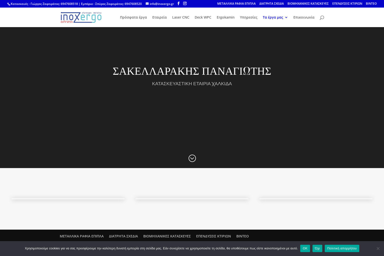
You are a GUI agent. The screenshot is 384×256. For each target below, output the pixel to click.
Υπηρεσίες (248, 18)
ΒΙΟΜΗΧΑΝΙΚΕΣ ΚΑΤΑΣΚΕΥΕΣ (308, 4)
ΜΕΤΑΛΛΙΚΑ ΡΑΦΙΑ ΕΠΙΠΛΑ (236, 4)
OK (305, 248)
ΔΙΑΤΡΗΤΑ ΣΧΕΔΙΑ (271, 4)
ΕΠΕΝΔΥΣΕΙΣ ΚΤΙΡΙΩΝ (347, 4)
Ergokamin (226, 18)
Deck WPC (203, 18)
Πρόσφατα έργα (133, 18)
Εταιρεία (159, 18)
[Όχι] (377, 248)
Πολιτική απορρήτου (342, 248)
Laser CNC (180, 18)
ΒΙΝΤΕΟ (371, 4)
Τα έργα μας (273, 18)
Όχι (317, 248)
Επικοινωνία (303, 18)
